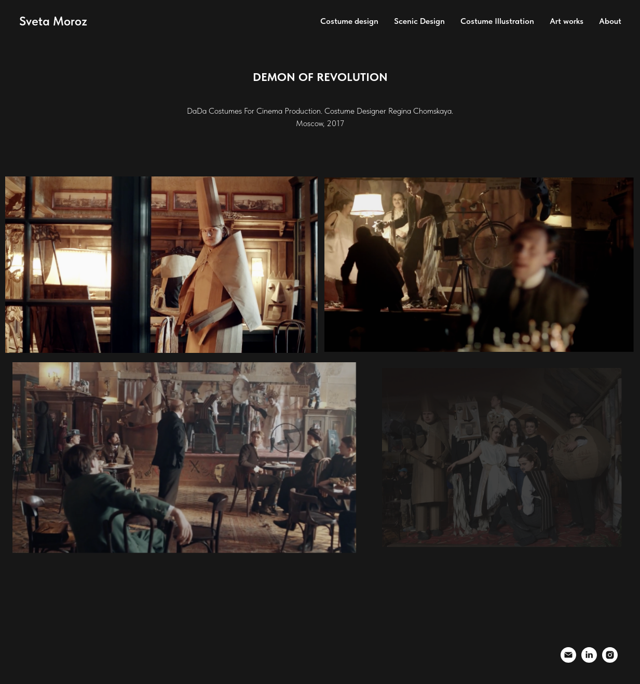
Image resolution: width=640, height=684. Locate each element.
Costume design (349, 21)
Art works (566, 21)
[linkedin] (589, 659)
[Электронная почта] (568, 659)
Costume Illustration (497, 21)
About (610, 21)
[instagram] (610, 659)
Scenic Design (419, 21)
